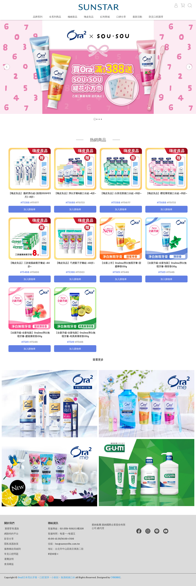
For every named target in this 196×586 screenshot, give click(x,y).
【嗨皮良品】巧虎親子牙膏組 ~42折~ (75, 262)
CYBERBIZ (115, 577)
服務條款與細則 (12, 548)
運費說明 (9, 558)
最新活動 (137, 16)
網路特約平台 (11, 533)
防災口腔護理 (156, 16)
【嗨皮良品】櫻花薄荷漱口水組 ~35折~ (166, 193)
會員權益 (9, 564)
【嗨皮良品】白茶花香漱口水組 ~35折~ (120, 193)
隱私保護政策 (11, 543)
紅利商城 (105, 16)
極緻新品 (72, 16)
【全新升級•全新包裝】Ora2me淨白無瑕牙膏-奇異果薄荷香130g (75, 334)
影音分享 (9, 538)
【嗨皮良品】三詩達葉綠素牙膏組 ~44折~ (29, 264)
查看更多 (98, 359)
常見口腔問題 (11, 553)
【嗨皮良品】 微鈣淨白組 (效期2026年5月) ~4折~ (30, 195)
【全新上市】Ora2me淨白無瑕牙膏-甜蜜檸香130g (121, 264)
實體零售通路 (11, 528)
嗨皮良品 (88, 16)
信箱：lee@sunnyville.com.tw (64, 543)
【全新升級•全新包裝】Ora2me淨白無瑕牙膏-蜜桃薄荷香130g (29, 334)
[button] (6, 67)
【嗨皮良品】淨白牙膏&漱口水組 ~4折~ (75, 193)
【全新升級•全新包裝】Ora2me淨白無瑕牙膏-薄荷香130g (166, 264)
